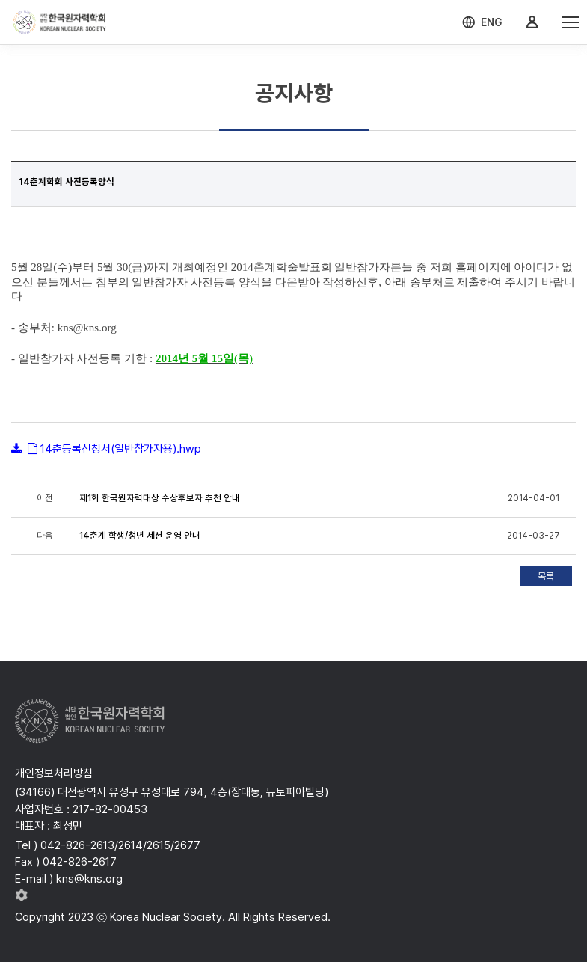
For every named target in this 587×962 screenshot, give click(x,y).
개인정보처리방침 (54, 773)
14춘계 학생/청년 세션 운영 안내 (139, 535)
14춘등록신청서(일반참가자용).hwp (120, 449)
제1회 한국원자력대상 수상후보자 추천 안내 (159, 498)
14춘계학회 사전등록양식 (66, 182)
